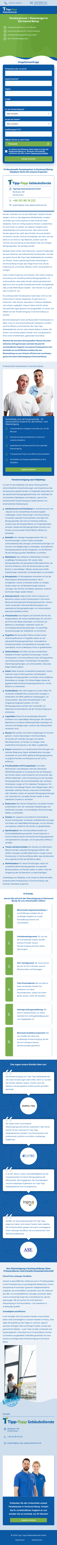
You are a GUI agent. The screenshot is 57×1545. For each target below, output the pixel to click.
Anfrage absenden (28, 159)
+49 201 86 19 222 (24, 200)
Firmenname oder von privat (16, 69)
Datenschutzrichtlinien (39, 153)
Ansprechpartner (12, 79)
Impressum (20, 1540)
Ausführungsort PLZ (13, 130)
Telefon (8, 89)
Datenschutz (37, 1540)
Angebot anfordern (28, 470)
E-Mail (8, 99)
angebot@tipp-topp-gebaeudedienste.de (40, 3)
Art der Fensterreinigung (14, 109)
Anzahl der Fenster (12, 119)
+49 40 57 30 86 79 (14, 3)
